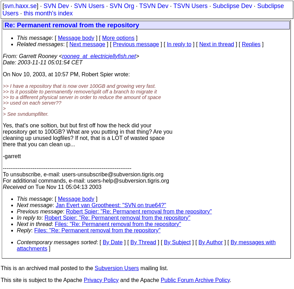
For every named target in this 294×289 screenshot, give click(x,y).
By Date (112, 242)
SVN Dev (56, 5)
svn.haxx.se (20, 5)
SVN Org (122, 5)
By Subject (177, 242)
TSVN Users (190, 5)
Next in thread (216, 44)
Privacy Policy (101, 280)
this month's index (48, 13)
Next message (87, 44)
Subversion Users (117, 268)
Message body (76, 38)
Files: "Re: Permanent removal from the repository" (118, 224)
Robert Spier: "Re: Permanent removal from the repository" (139, 211)
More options (118, 38)
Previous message (136, 44)
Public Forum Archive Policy (195, 280)
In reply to (179, 44)
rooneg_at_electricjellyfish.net (99, 56)
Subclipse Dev (232, 5)
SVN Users (89, 5)
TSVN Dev (153, 5)
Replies (251, 44)
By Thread (143, 242)
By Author (210, 242)
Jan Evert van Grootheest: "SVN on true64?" (111, 205)
